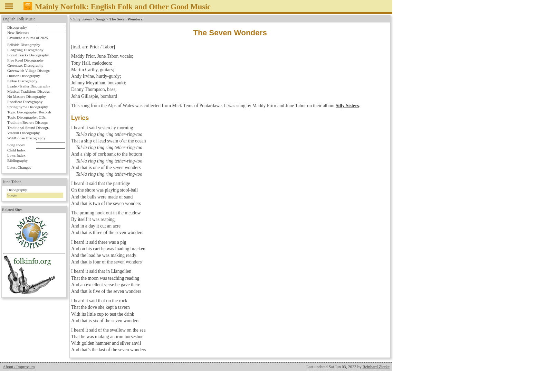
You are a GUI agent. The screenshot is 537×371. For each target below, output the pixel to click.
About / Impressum (19, 366)
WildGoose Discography (26, 138)
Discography (17, 27)
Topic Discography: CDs (26, 117)
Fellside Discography (23, 45)
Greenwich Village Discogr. (28, 70)
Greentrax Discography (25, 65)
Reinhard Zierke (376, 366)
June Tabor (12, 181)
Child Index (16, 150)
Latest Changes (19, 167)
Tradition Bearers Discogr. (27, 122)
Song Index (16, 145)
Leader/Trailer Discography (28, 86)
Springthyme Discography (27, 107)
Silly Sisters (82, 19)
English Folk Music (19, 19)
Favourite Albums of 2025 (27, 38)
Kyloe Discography (22, 81)
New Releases (18, 32)
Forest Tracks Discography (28, 55)
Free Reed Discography (25, 60)
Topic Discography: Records (29, 112)
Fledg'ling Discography (25, 50)
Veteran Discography (23, 133)
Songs (100, 19)
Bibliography (17, 160)
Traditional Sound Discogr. (28, 128)
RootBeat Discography (24, 102)
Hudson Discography (23, 76)
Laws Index (16, 155)
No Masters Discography (26, 96)
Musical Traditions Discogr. (28, 91)
